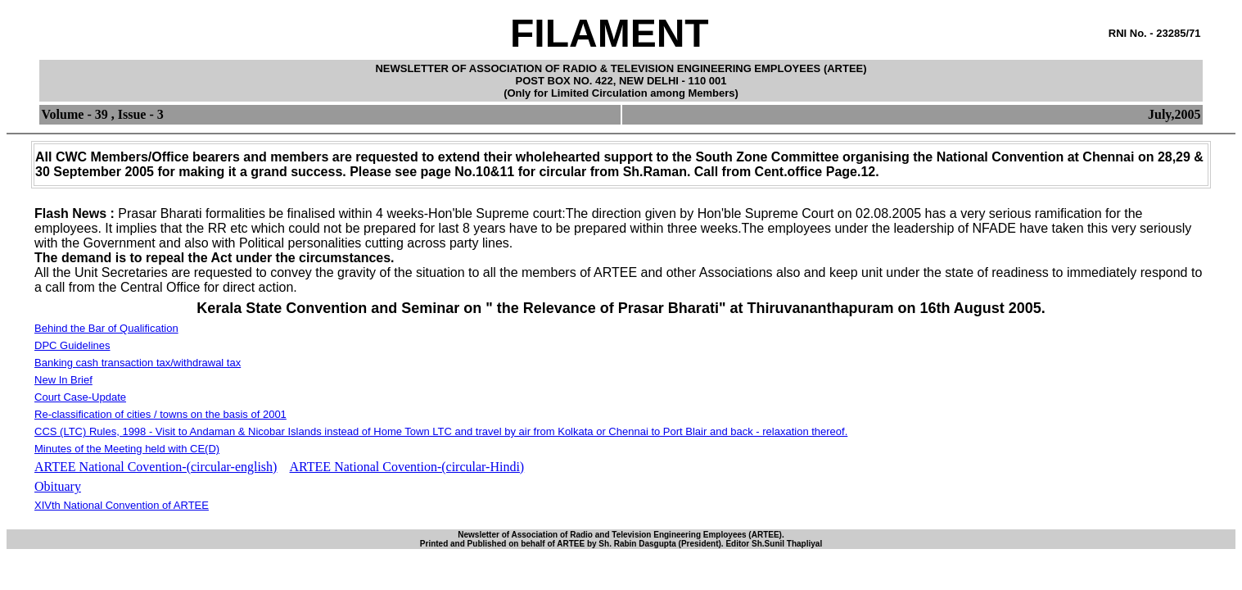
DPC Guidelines (72, 345)
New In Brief (63, 380)
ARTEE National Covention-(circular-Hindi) (407, 467)
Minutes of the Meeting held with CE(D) (126, 448)
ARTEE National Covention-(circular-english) (155, 467)
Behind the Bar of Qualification (106, 328)
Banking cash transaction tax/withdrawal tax (137, 362)
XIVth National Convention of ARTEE (121, 505)
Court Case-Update (80, 397)
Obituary (57, 486)
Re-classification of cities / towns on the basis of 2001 (160, 414)
